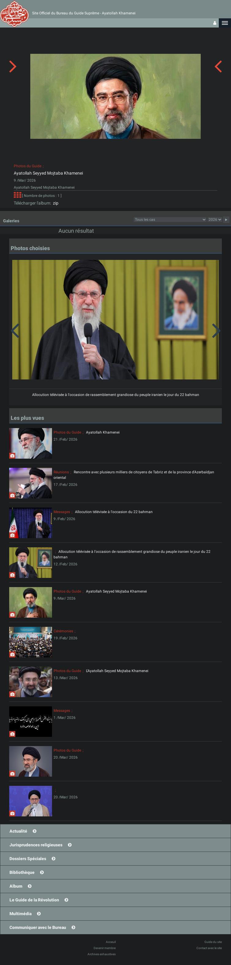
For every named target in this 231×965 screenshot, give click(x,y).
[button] (225, 23)
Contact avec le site (209, 948)
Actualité (18, 831)
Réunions (61, 472)
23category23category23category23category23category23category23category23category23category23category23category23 (170, 219)
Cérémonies (63, 631)
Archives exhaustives (102, 954)
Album (15, 886)
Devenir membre (105, 948)
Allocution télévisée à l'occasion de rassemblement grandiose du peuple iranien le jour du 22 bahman (115, 395)
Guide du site (213, 942)
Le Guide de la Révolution (34, 899)
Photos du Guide (27, 166)
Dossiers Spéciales (27, 858)
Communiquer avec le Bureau (37, 927)
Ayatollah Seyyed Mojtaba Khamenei (48, 173)
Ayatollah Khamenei (103, 432)
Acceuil (111, 942)
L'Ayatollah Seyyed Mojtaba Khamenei (117, 671)
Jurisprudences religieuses (35, 844)
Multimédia (20, 913)
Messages (62, 512)
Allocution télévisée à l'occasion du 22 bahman (114, 512)
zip (54, 203)
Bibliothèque (22, 872)
